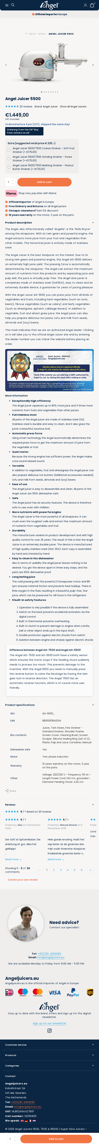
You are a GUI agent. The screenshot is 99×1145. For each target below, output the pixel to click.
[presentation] (6, 65)
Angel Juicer (50, 106)
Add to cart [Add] (56, 1139)
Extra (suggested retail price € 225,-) (32, 143)
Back (31, 34)
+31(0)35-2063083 (49, 953)
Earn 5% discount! (31, 210)
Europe (49, 14)
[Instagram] (49, 1031)
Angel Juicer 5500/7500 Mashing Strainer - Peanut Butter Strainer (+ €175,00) (43, 167)
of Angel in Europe (29, 202)
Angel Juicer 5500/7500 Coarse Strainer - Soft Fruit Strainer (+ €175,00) (44, 150)
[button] (41, 92)
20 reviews (18, 106)
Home (43, 34)
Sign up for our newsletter (49, 1023)
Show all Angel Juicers (73, 106)
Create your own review (23, 879)
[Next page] (90, 870)
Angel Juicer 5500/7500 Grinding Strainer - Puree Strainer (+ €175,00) (42, 158)
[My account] (85, 5)
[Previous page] (39, 870)
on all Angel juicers (35, 206)
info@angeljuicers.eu (50, 957)
